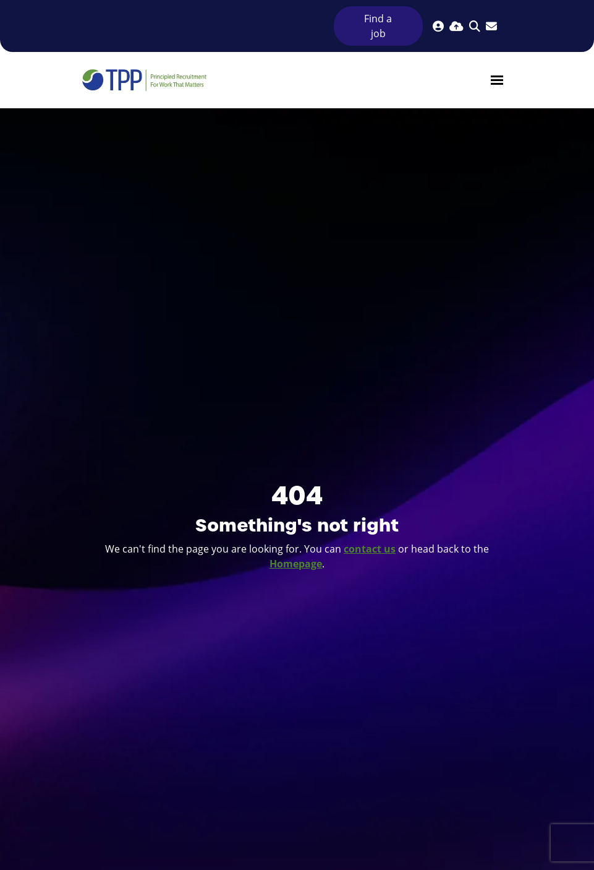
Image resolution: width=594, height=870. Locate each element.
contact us (370, 549)
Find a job (378, 26)
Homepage (295, 564)
